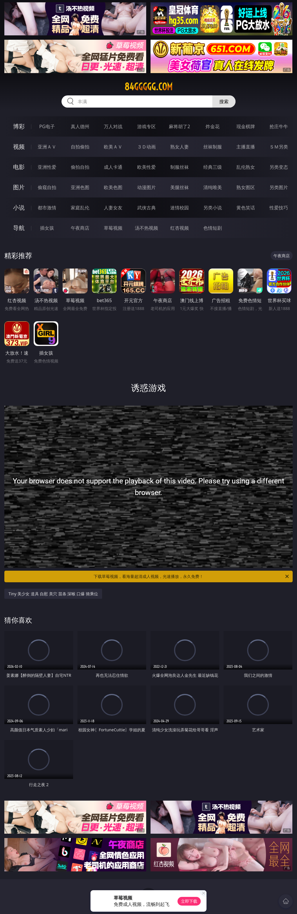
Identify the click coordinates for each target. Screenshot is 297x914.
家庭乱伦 (80, 207)
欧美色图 (113, 187)
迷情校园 (179, 207)
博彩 (19, 126)
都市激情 (47, 207)
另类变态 (278, 167)
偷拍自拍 (80, 167)
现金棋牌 (245, 126)
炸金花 (213, 126)
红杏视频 (179, 228)
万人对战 (113, 126)
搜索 (224, 101)
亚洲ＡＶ (47, 147)
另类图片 (278, 187)
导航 (19, 228)
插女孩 (47, 228)
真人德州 (80, 126)
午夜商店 (80, 228)
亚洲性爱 (47, 167)
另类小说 (212, 207)
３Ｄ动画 (146, 147)
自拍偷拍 (80, 147)
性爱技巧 (278, 207)
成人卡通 (113, 167)
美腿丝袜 (179, 187)
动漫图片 (146, 187)
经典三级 (212, 167)
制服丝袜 (179, 167)
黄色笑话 (245, 207)
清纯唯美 (212, 187)
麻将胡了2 (179, 126)
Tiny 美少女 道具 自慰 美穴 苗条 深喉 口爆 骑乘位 (53, 593)
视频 (19, 146)
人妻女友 (113, 207)
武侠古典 (146, 207)
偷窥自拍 (47, 187)
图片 (19, 187)
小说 (19, 207)
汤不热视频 (146, 228)
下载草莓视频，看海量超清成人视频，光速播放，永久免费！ (192, 576)
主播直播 (245, 147)
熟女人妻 (179, 147)
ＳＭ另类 (278, 147)
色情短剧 (212, 228)
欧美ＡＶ (113, 147)
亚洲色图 (80, 187)
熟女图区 (245, 187)
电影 (19, 167)
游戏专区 (146, 126)
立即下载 (189, 901)
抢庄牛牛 (278, 126)
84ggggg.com (148, 87)
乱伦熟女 (245, 167)
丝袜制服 (212, 147)
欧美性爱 (146, 167)
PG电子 (47, 126)
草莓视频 (113, 228)
